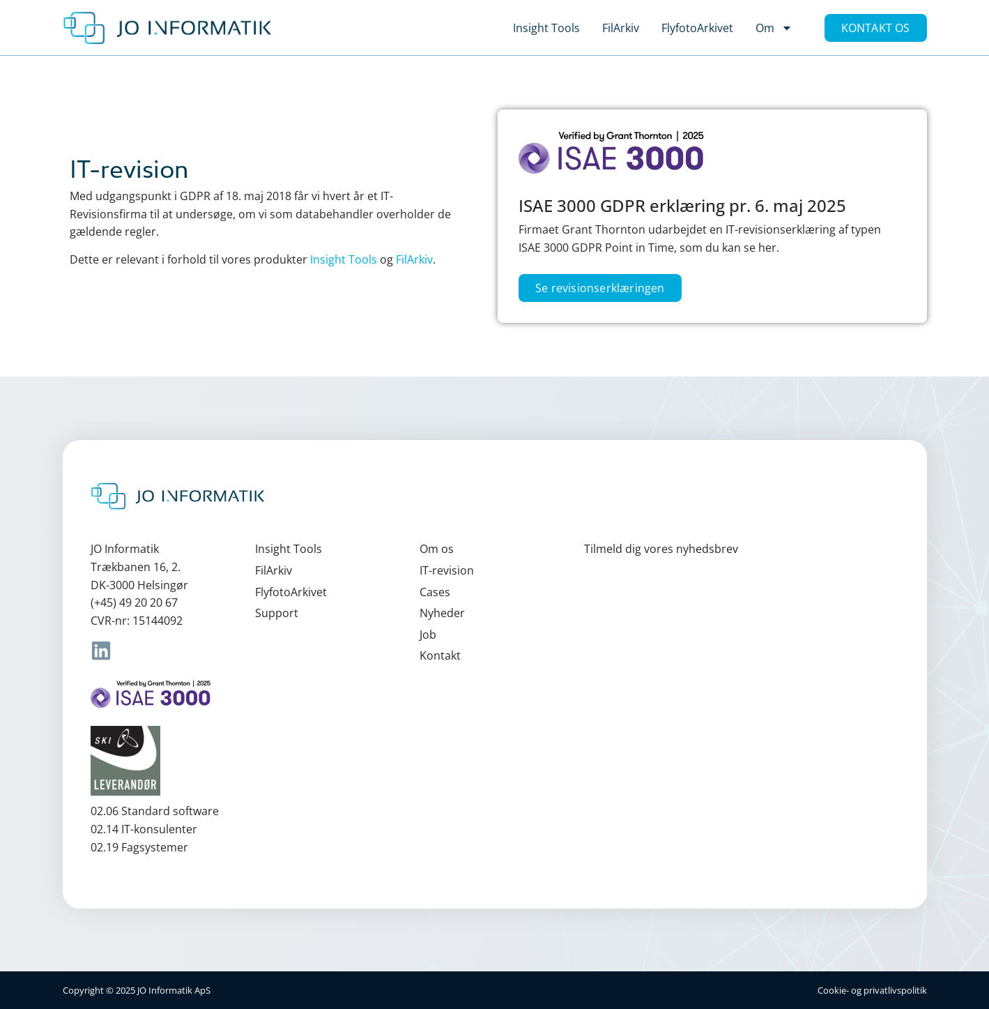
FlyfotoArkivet (697, 28)
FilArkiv (620, 28)
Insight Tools (546, 28)
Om (774, 27)
